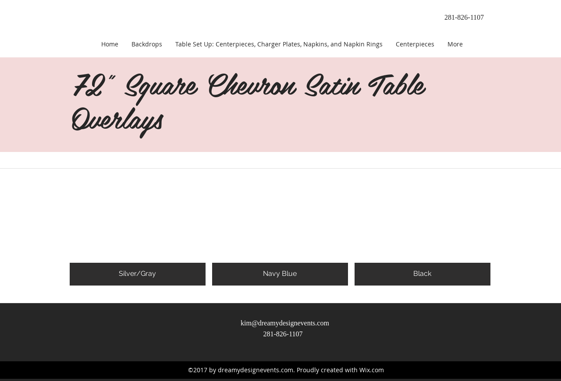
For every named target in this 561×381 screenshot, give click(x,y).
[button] (138, 221)
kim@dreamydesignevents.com (285, 323)
